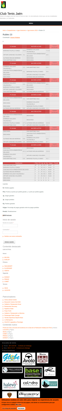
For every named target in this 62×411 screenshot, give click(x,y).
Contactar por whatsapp (24, 346)
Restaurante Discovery (10, 306)
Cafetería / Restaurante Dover (12, 304)
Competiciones (11, 30)
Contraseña (6, 229)
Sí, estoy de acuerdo (9, 408)
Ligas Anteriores (21, 30)
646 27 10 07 (11, 348)
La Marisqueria (8, 320)
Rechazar (21, 408)
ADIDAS (6, 270)
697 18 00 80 (12, 346)
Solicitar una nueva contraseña (13, 236)
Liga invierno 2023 (32, 30)
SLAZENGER (8, 268)
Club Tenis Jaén (11, 13)
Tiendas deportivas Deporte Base (13, 317)
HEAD (6, 288)
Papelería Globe (8, 308)
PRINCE (6, 279)
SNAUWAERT (8, 266)
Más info (18, 405)
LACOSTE (7, 290)
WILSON (6, 257)
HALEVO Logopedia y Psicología (13, 322)
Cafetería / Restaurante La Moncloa (14, 313)
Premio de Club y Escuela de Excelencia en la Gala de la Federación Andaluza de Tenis (27, 327)
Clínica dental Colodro (10, 300)
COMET (6, 281)
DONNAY (7, 277)
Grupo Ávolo (7, 311)
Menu (31, 23)
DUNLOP (7, 259)
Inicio (4, 30)
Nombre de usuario (8, 222)
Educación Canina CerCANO (12, 302)
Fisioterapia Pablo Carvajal (11, 315)
